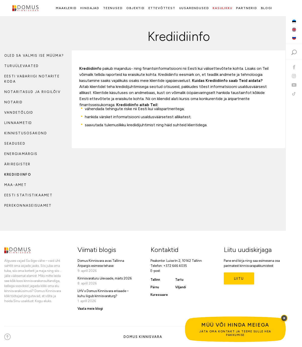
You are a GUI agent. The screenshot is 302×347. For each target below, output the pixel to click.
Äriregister (17, 164)
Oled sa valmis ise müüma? (34, 55)
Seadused (14, 143)
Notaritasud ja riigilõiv (32, 92)
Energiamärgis (20, 154)
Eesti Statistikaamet (28, 195)
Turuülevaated (21, 66)
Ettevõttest (161, 8)
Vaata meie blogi (90, 308)
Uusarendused (194, 8)
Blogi (266, 8)
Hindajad (89, 8)
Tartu (179, 279)
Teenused (113, 8)
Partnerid (246, 8)
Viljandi (180, 287)
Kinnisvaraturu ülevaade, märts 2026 (105, 278)
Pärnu (154, 287)
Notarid (13, 102)
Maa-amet (15, 185)
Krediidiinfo (17, 174)
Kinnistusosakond (25, 133)
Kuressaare (159, 295)
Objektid (135, 8)
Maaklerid (66, 8)
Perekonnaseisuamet (28, 205)
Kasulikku (222, 8)
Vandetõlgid (18, 112)
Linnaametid (18, 123)
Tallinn (155, 279)
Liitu (239, 278)
